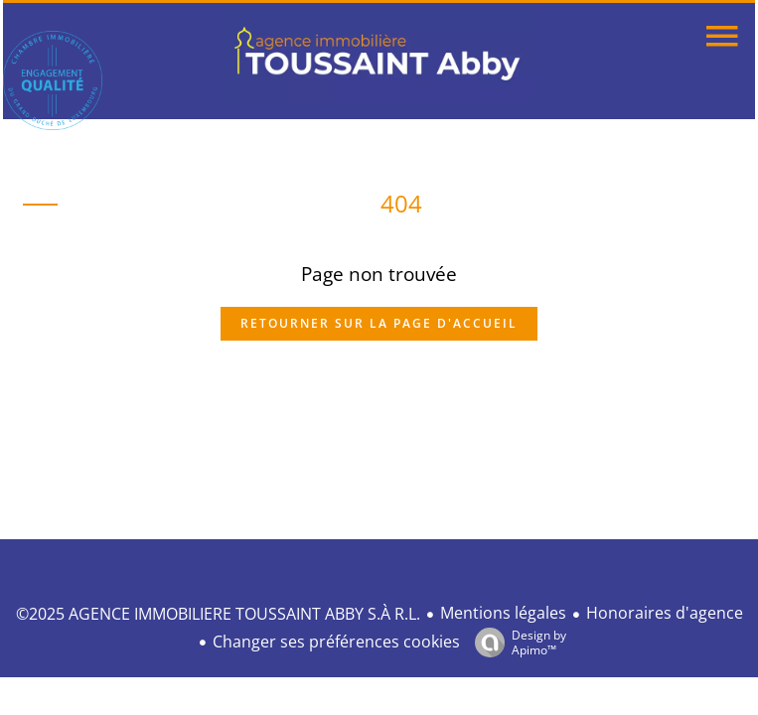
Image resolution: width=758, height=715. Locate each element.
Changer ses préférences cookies (336, 641)
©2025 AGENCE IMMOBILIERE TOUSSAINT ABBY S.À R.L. (218, 614)
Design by (515, 642)
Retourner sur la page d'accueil (379, 323)
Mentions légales (503, 613)
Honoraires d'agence (664, 613)
